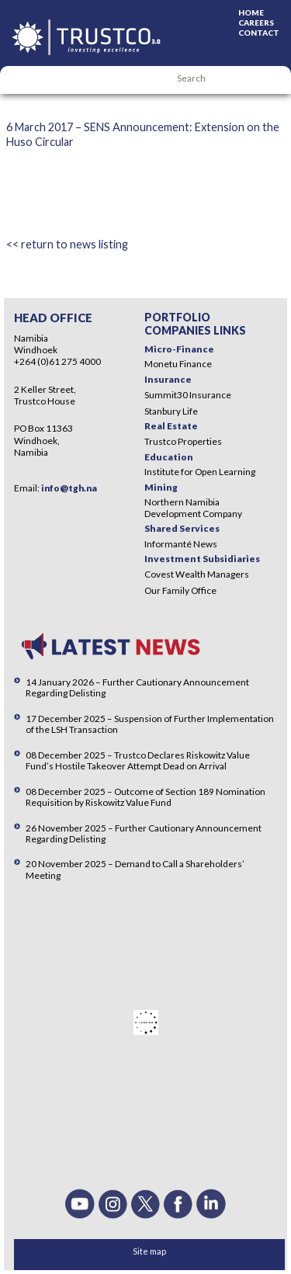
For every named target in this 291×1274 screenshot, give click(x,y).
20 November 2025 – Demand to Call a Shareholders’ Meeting (135, 869)
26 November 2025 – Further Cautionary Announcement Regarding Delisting (144, 833)
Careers (256, 22)
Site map (149, 1251)
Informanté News (180, 544)
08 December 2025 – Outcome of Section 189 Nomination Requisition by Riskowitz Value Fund (145, 797)
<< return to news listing (67, 244)
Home (251, 12)
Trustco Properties (183, 441)
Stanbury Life (171, 411)
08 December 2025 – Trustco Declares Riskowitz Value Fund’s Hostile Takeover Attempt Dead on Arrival (138, 760)
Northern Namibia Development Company (193, 507)
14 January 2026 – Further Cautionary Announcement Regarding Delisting (137, 687)
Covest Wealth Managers (196, 574)
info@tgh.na (69, 488)
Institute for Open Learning (199, 471)
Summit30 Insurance (187, 395)
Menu (19, 80)
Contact (258, 32)
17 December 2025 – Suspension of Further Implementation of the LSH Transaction (150, 724)
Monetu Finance (178, 364)
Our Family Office (180, 590)
